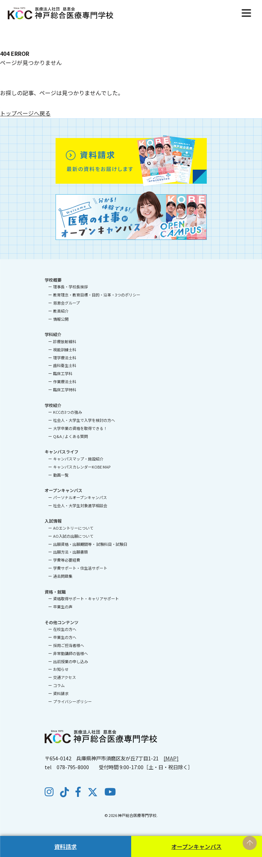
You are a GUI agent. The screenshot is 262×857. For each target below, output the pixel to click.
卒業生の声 (62, 606)
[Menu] (246, 12)
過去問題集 (62, 576)
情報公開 (61, 319)
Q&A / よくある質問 (70, 436)
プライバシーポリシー (72, 701)
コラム (59, 685)
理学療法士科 (64, 357)
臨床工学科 (62, 373)
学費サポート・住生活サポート (80, 568)
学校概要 (53, 280)
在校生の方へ (64, 629)
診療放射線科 (64, 341)
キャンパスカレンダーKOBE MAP (81, 467)
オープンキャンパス (196, 846)
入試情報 (53, 521)
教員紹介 (61, 311)
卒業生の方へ (64, 637)
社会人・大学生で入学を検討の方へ (84, 420)
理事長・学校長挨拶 (70, 286)
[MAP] (171, 758)
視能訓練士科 (64, 349)
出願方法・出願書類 (70, 552)
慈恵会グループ (66, 303)
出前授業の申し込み (70, 661)
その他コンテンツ (61, 622)
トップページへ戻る (25, 113)
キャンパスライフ (61, 451)
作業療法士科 (64, 381)
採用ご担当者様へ (68, 645)
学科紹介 (53, 334)
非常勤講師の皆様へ (70, 653)
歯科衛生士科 (64, 365)
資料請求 (65, 846)
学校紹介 (53, 405)
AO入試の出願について (73, 536)
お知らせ (61, 669)
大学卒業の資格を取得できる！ (80, 428)
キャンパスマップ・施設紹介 (78, 459)
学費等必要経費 (66, 560)
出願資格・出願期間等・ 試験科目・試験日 (90, 544)
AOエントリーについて (73, 528)
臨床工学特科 (64, 389)
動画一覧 (61, 475)
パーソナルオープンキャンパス (80, 497)
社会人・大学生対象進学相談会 (80, 505)
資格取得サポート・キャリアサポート (86, 598)
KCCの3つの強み (67, 412)
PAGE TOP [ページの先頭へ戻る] (250, 843)
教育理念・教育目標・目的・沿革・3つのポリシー (96, 294)
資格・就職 (55, 592)
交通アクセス (64, 677)
